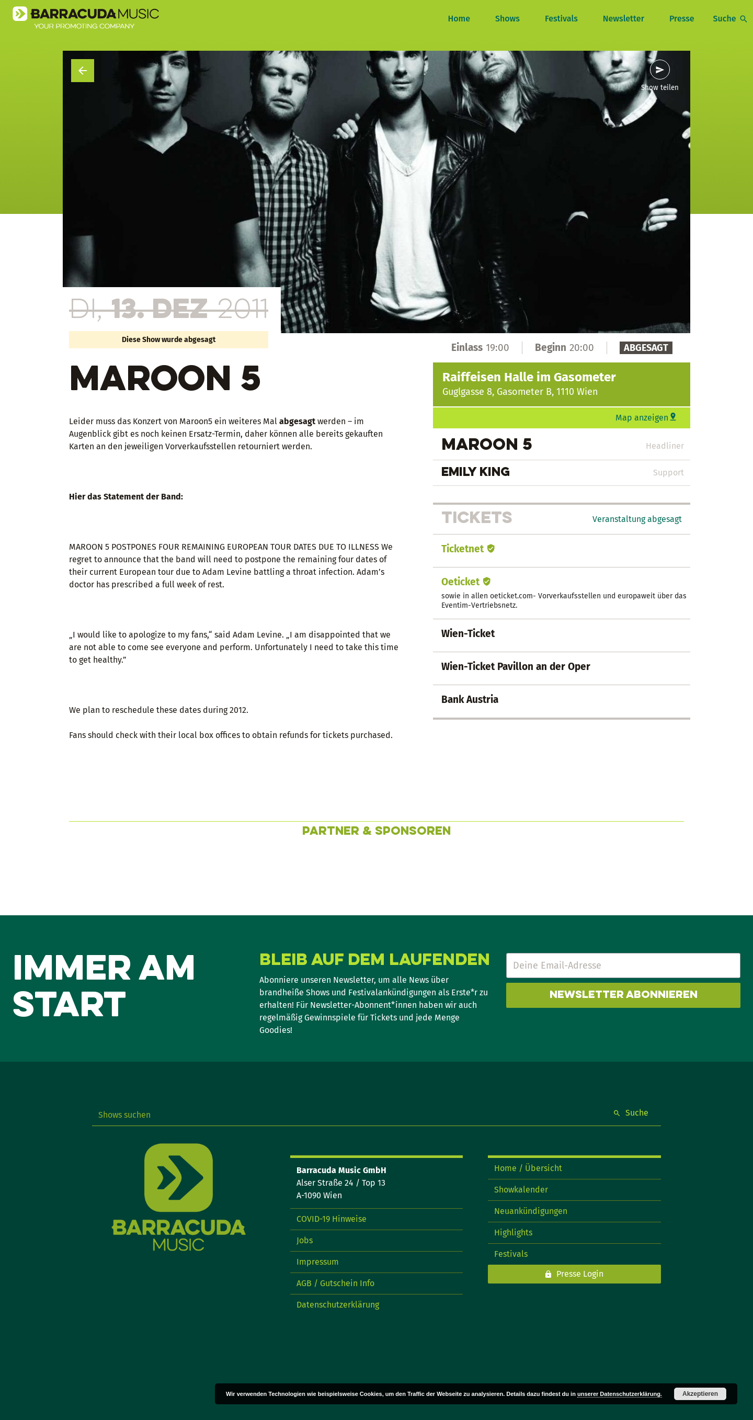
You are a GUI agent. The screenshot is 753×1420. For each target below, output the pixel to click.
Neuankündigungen (530, 1211)
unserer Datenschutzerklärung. (619, 1394)
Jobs (304, 1240)
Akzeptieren (700, 1394)
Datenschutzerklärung (337, 1305)
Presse (681, 19)
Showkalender (521, 1190)
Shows (507, 19)
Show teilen (660, 88)
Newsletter (623, 19)
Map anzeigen (641, 418)
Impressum (317, 1262)
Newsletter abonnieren (624, 995)
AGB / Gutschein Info (335, 1283)
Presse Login (579, 1274)
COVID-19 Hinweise (331, 1219)
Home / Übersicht (528, 1168)
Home (459, 19)
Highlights (513, 1232)
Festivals (561, 19)
